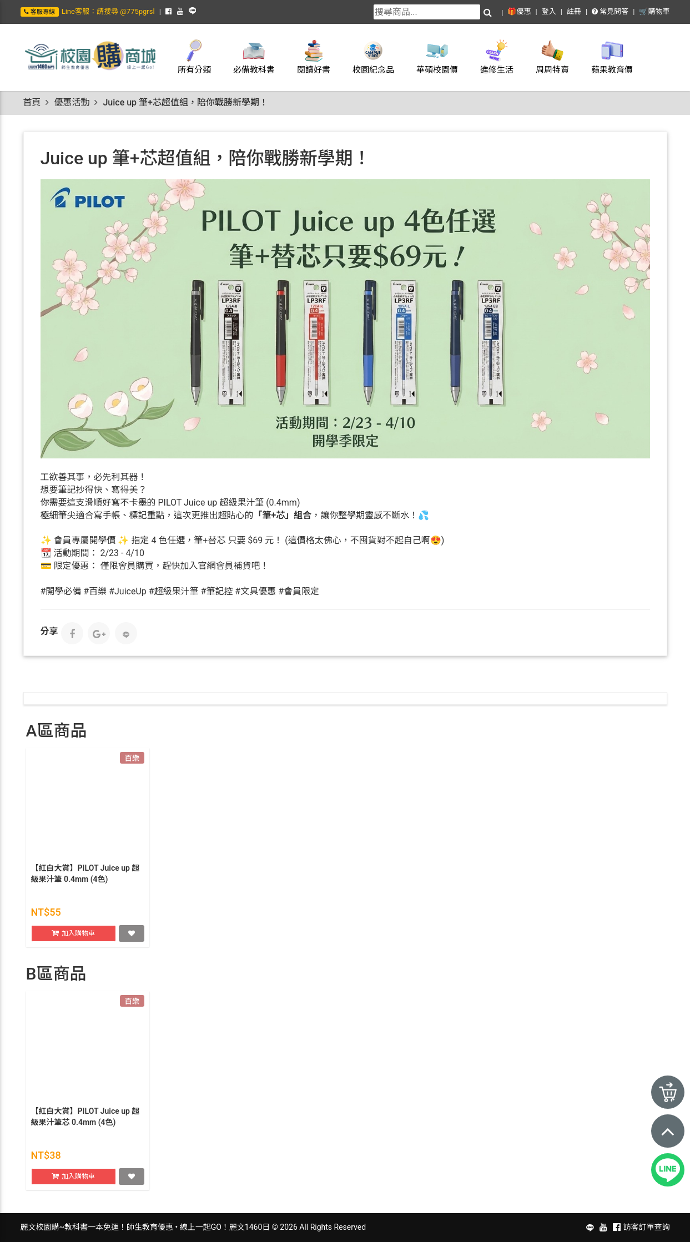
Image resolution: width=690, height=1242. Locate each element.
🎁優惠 (519, 11)
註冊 (574, 11)
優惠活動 (71, 102)
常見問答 (610, 11)
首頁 (32, 102)
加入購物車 (78, 934)
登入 (549, 11)
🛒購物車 (654, 11)
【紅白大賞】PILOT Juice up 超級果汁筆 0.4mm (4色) (85, 875)
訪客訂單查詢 (646, 1227)
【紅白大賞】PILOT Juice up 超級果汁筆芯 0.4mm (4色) (85, 1118)
